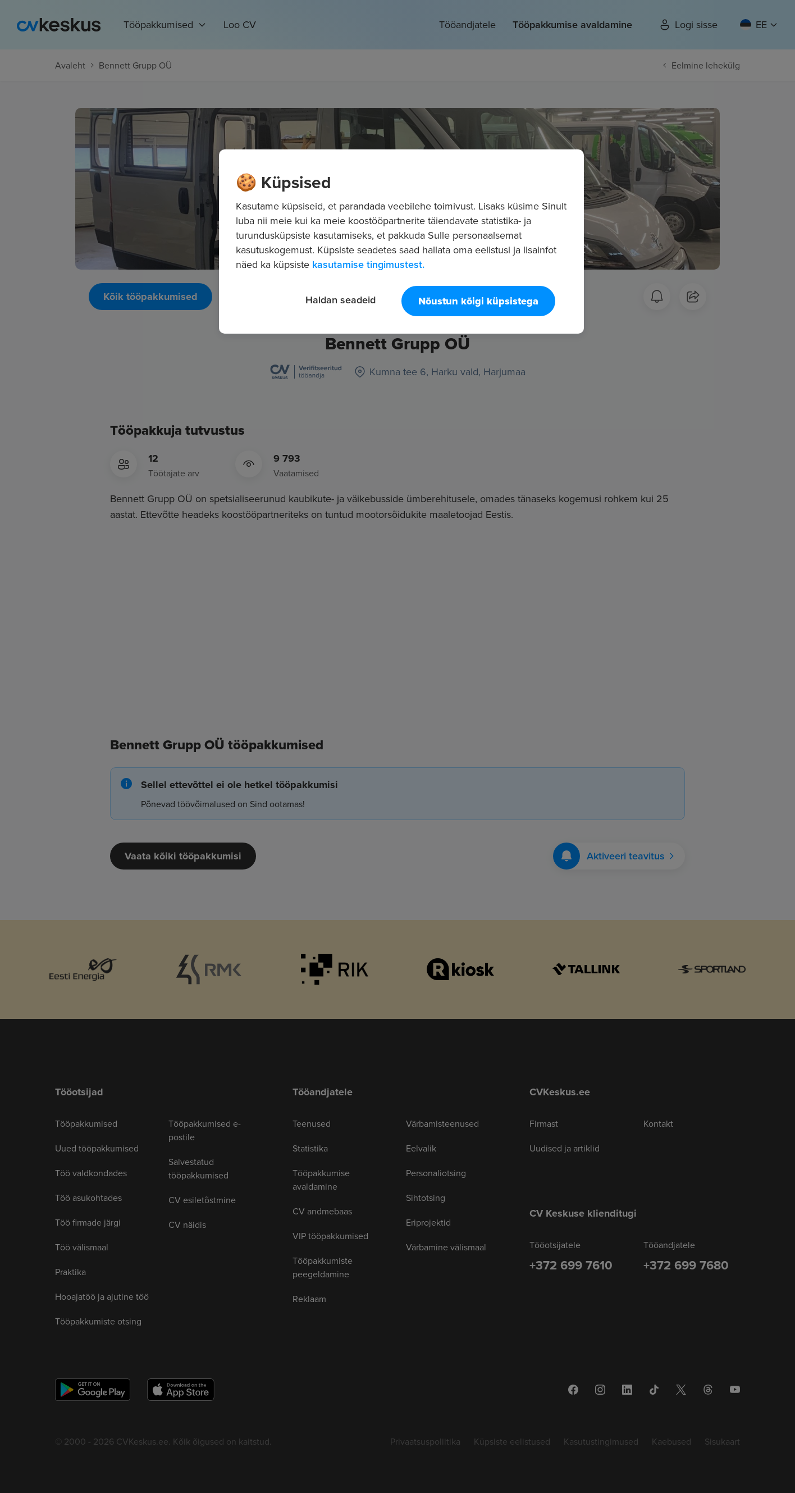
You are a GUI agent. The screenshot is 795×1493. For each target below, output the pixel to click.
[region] (401, 241)
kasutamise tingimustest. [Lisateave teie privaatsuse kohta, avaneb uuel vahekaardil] (368, 264)
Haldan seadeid (340, 300)
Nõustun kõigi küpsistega (478, 301)
